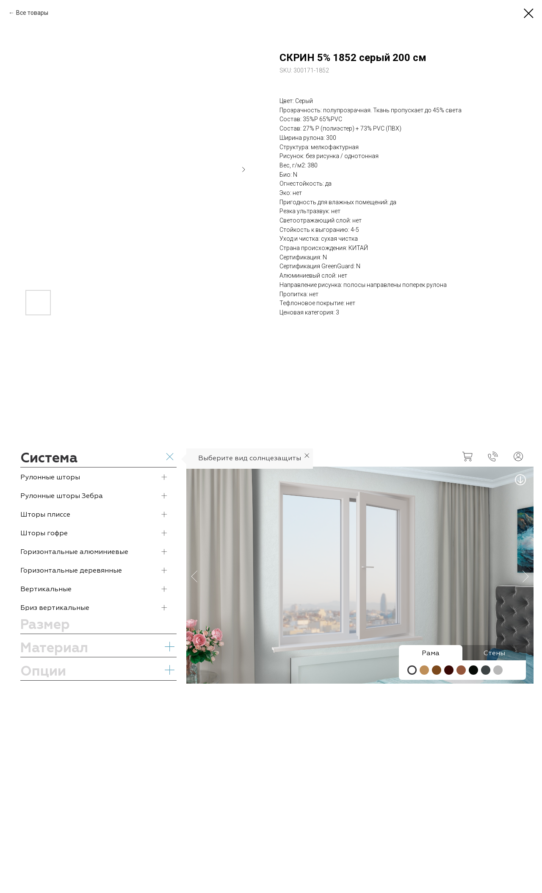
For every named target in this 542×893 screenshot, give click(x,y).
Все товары (32, 12)
